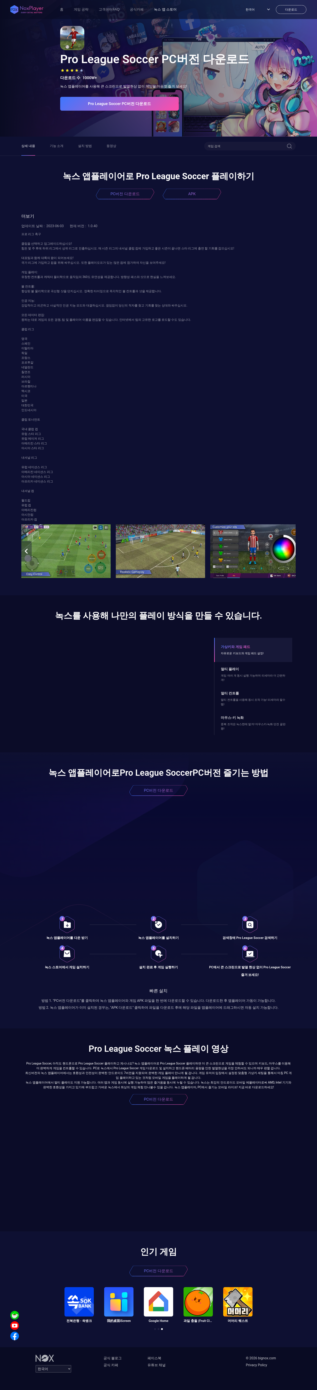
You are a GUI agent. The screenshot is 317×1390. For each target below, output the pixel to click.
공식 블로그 (113, 1358)
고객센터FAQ (109, 9)
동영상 (111, 146)
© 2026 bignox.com (261, 1358)
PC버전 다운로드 (125, 194)
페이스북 (154, 1358)
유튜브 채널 (157, 1365)
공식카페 (137, 9)
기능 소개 (57, 146)
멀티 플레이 (230, 669)
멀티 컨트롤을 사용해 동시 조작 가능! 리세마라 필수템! (253, 702)
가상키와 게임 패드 (235, 647)
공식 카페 (111, 1365)
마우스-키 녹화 (232, 718)
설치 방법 (85, 146)
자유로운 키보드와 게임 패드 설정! (242, 653)
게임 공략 (81, 9)
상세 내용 (28, 146)
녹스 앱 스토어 (165, 9)
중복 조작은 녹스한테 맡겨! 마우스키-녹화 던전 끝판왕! (253, 726)
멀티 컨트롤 (230, 693)
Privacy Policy (256, 1365)
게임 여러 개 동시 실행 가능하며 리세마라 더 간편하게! (253, 677)
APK (192, 194)
